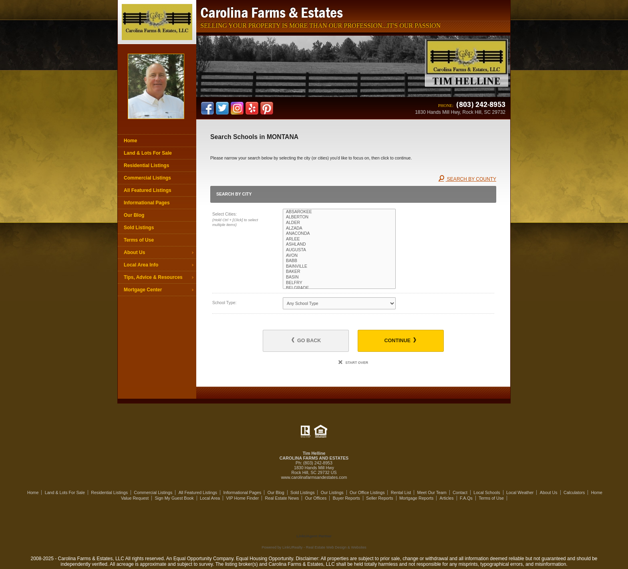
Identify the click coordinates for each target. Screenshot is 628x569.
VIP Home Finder (242, 498)
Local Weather (520, 492)
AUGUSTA (339, 250)
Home (130, 140)
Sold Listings (139, 227)
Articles (447, 498)
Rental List (401, 492)
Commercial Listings (147, 178)
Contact (460, 492)
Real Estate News (282, 498)
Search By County (467, 179)
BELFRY (339, 283)
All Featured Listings (147, 190)
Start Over (353, 363)
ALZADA (339, 228)
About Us (134, 252)
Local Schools (486, 492)
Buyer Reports (346, 498)
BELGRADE (339, 288)
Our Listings (332, 492)
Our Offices (316, 498)
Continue (400, 340)
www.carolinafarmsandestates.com (314, 477)
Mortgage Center (143, 290)
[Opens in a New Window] (314, 524)
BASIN (339, 277)
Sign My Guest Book (174, 498)
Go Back (306, 340)
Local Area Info (141, 265)
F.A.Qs (466, 498)
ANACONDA (339, 233)
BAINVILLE (339, 266)
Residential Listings (146, 165)
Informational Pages (147, 203)
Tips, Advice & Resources (153, 277)
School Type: (224, 302)
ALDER (339, 223)
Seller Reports (379, 498)
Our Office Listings (367, 492)
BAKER (339, 271)
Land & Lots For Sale (148, 153)
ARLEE (339, 239)
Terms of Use (139, 240)
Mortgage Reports (416, 498)
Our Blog (134, 215)
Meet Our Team (432, 492)
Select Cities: (240, 220)
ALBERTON (339, 217)
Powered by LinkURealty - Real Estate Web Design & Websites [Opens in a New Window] (314, 547)
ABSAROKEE (339, 212)
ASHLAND (339, 244)
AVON (339, 255)
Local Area (210, 498)
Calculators (574, 492)
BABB (339, 261)
